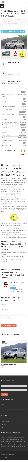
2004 (19, 19)
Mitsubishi (8, 19)
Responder (23, 282)
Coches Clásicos (5, 421)
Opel (2, 411)
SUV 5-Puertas (7, 21)
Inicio (3, 19)
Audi (2, 408)
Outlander (14, 19)
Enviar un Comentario (9, 325)
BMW (2, 404)
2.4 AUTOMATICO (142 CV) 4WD (10, 23)
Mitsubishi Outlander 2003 (8, 364)
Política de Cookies (10, 454)
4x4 (2, 427)
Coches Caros (4, 424)
